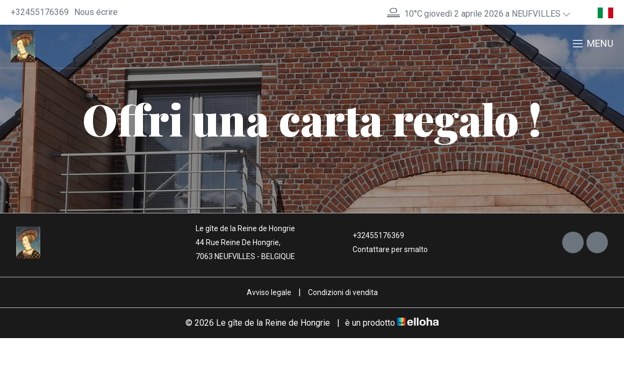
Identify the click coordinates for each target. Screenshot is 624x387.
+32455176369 (372, 235)
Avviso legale (269, 292)
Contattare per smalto (384, 249)
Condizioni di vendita (343, 292)
